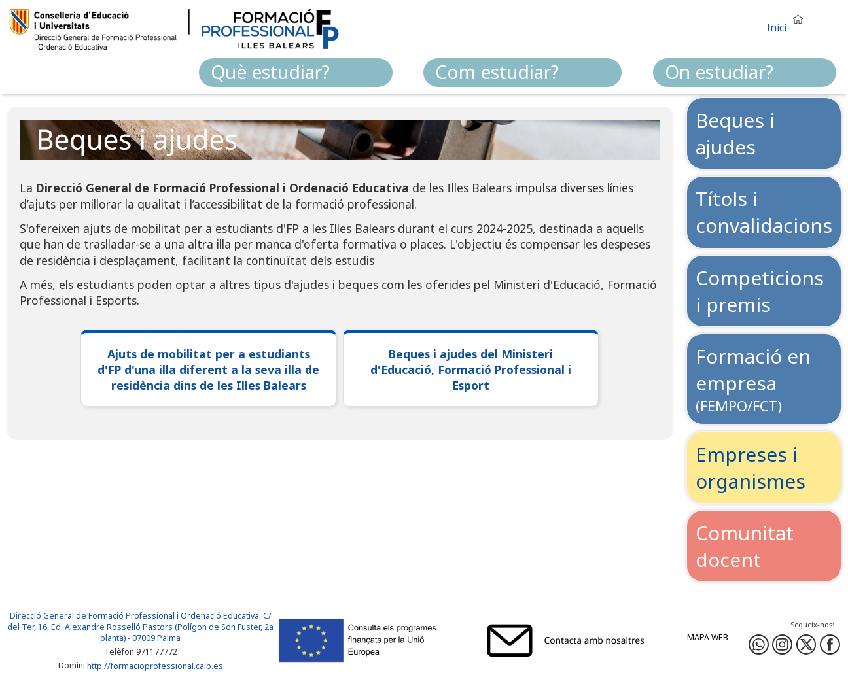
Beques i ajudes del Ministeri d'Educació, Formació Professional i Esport (470, 369)
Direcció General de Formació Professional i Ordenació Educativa (134, 615)
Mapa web (707, 637)
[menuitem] (296, 72)
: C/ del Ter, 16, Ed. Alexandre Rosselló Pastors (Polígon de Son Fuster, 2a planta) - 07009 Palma (140, 627)
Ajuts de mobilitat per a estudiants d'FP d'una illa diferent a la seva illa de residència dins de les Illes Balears (208, 369)
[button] (788, 22)
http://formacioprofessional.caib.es (155, 666)
